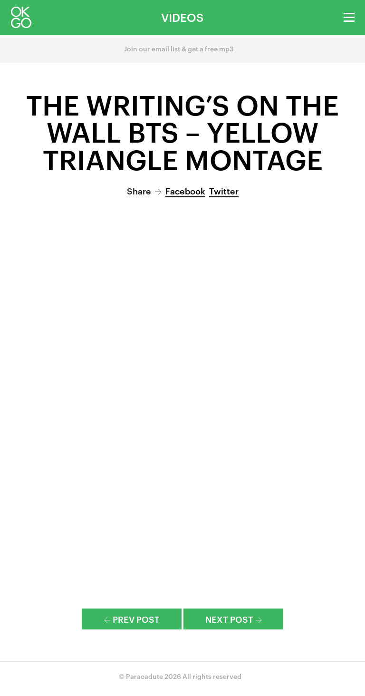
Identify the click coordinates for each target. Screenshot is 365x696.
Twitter (224, 190)
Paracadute (144, 675)
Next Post (233, 619)
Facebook (185, 190)
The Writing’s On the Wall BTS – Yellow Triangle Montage (182, 131)
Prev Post (132, 619)
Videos (182, 17)
